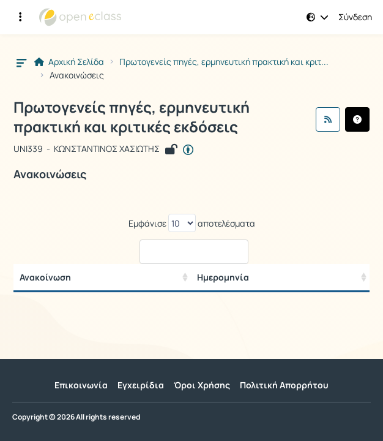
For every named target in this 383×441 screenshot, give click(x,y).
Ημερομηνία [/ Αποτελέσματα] (223, 277)
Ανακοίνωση (45, 277)
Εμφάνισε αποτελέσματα (191, 223)
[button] (318, 17)
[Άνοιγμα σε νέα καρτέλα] (188, 150)
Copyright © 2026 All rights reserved (76, 417)
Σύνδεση (355, 17)
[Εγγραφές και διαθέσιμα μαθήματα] (20, 17)
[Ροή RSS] (328, 119)
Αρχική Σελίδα (69, 62)
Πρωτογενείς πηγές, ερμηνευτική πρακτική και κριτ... (224, 62)
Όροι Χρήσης (202, 385)
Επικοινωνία (81, 385)
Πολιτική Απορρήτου (284, 385)
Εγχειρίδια (140, 385)
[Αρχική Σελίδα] (80, 17)
